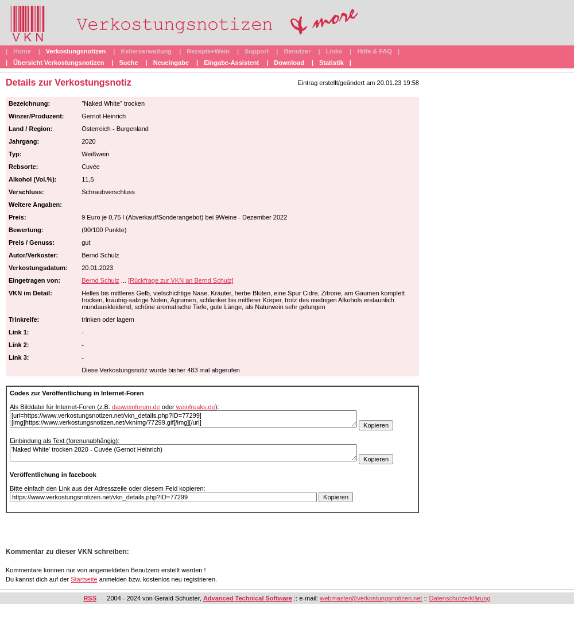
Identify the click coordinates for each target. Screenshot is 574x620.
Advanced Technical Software (247, 598)
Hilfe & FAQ (374, 51)
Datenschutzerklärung (460, 598)
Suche (128, 62)
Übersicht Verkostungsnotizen (58, 62)
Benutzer (297, 51)
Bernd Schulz (100, 280)
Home (22, 51)
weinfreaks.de (195, 406)
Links (334, 51)
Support (257, 51)
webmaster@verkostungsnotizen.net (371, 598)
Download (289, 62)
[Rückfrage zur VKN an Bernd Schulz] (181, 280)
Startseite (84, 579)
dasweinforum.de (136, 406)
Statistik (331, 62)
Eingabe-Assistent (231, 62)
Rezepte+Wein (208, 51)
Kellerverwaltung (146, 51)
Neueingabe (171, 62)
